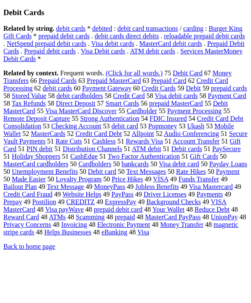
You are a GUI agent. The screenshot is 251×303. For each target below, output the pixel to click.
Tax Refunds (29, 103)
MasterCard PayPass (172, 217)
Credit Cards (159, 88)
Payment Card (227, 95)
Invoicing (74, 224)
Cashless (104, 141)
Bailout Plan (20, 186)
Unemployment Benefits (45, 171)
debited (102, 28)
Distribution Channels (92, 148)
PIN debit (40, 148)
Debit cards (186, 148)
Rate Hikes (191, 171)
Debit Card (188, 73)
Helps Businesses (67, 232)
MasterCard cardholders (35, 163)
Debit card (102, 171)
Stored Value (29, 95)
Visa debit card (179, 163)
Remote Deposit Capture (36, 118)
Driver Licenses (165, 194)
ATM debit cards (152, 51)
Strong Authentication (109, 118)
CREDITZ (80, 201)
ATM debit (146, 148)
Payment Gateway (106, 88)
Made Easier (28, 179)
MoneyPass (109, 186)
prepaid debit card (118, 209)
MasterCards (48, 133)
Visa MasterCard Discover (81, 110)
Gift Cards (204, 156)
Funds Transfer (199, 179)
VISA (160, 179)
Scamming (90, 217)
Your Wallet (168, 209)
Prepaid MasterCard (114, 80)
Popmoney (162, 126)
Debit (193, 88)
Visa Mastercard (211, 186)
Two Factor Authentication (144, 156)
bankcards (135, 163)
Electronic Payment (123, 224)
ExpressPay (120, 201)
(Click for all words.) (134, 73)
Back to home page (29, 246)
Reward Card (21, 217)
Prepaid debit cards (50, 51)
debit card (124, 126)
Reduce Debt (212, 209)
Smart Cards (122, 103)
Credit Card (129, 95)
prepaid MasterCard (176, 103)
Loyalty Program (78, 179)
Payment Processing (194, 110)
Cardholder (142, 110)
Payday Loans (228, 163)
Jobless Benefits (157, 186)
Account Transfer (196, 141)
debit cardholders (79, 95)
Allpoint (142, 133)
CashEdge (84, 156)
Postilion (44, 201)
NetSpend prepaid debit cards (46, 43)
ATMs (57, 217)
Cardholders (94, 163)
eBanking (114, 232)
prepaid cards (229, 88)
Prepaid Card (168, 80)
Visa (143, 232)
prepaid (125, 217)
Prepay (12, 201)
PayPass (123, 194)
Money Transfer (181, 224)
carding (193, 28)
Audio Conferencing (191, 133)
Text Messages (146, 171)
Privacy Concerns (27, 224)
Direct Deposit (76, 103)
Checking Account (76, 126)
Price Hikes (127, 179)
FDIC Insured (168, 118)
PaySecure (226, 148)
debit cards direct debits (127, 36)
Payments (210, 194)
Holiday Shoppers (36, 156)
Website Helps (81, 194)
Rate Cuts (69, 141)
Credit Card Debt (98, 133)
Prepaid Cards (58, 80)
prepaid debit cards (64, 36)
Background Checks (174, 201)
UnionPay (224, 217)
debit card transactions (147, 28)
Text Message (65, 186)
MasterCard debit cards (170, 43)
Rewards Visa (144, 141)
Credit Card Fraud (27, 194)
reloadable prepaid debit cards (204, 36)
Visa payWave (64, 209)
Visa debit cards (112, 43)
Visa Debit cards (103, 51)
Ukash (195, 126)
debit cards (70, 28)
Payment (228, 171)
